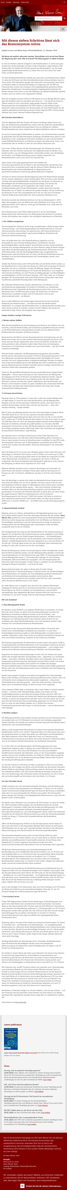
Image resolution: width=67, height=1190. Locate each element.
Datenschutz (25, 2)
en (64, 2)
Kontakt (8, 2)
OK (22, 1186)
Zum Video (47, 1079)
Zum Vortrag (43, 1105)
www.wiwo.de (20, 1002)
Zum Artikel (39, 1091)
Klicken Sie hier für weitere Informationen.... (44, 1186)
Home (3, 2)
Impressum (16, 2)
